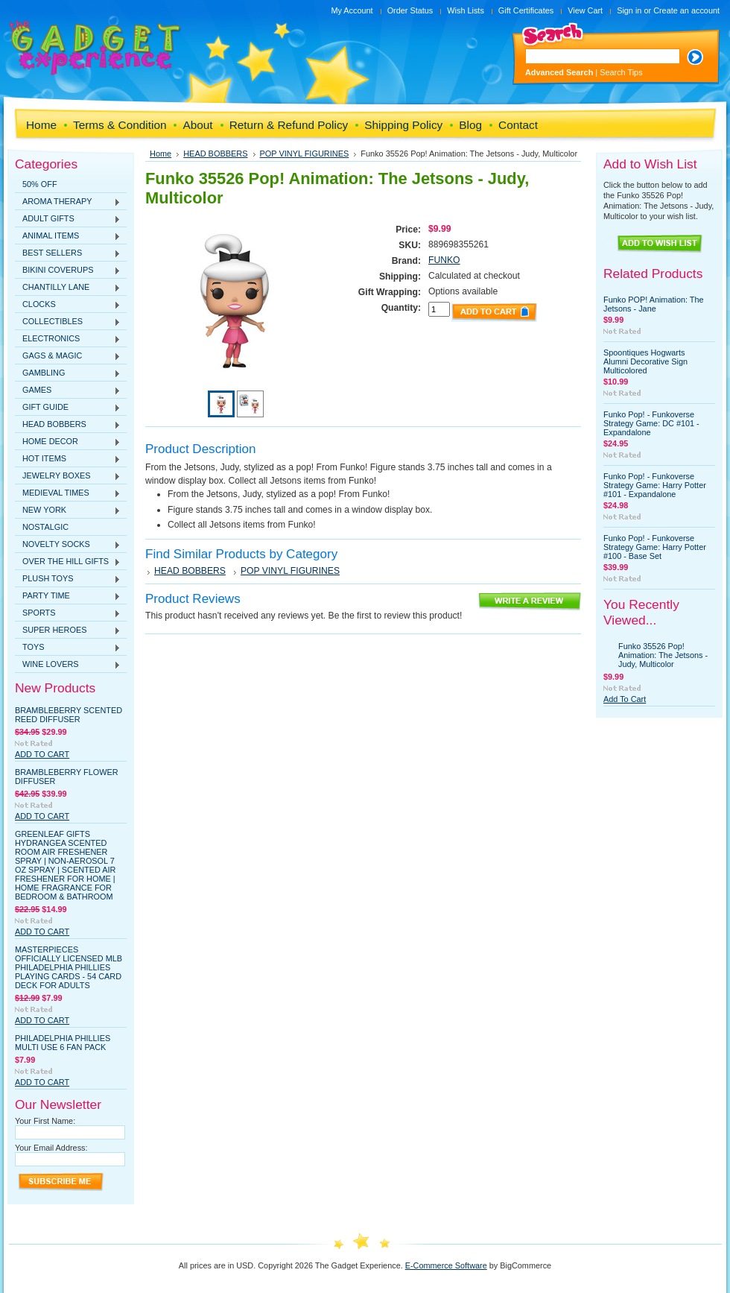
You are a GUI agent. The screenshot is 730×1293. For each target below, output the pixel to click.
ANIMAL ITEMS (68, 236)
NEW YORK (68, 510)
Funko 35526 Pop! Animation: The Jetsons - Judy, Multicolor (663, 655)
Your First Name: (45, 1120)
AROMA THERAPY (68, 202)
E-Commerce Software (446, 1265)
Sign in (629, 10)
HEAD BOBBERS (68, 425)
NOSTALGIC (45, 526)
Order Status (410, 10)
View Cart (585, 10)
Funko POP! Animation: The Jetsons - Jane (653, 304)
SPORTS (68, 613)
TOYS (68, 647)
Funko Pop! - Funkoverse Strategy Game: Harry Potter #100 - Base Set (654, 547)
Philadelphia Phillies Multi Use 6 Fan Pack (62, 1043)
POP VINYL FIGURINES (304, 153)
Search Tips (621, 72)
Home (160, 153)
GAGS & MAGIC (68, 356)
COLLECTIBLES (68, 322)
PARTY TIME (68, 596)
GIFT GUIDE (68, 407)
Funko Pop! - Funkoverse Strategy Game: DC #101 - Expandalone (651, 423)
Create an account (686, 10)
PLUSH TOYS (68, 579)
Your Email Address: (51, 1147)
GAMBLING (68, 373)
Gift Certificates (525, 10)
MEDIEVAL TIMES (68, 493)
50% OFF (39, 184)
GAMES (68, 390)
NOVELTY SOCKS (68, 545)
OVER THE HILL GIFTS (68, 562)
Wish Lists (465, 10)
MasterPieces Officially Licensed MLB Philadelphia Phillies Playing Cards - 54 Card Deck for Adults (68, 967)
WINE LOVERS (68, 665)
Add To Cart (42, 754)
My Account (351, 10)
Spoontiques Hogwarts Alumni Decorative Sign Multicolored (645, 361)
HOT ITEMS (68, 459)
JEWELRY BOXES (68, 476)
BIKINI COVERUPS (68, 270)
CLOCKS (68, 305)
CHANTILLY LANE (68, 287)
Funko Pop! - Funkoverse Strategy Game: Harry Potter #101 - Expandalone (654, 485)
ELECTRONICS (68, 339)
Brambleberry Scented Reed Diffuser (68, 715)
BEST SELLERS (68, 253)
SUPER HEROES (68, 630)
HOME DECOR (68, 442)
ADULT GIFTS (68, 219)
